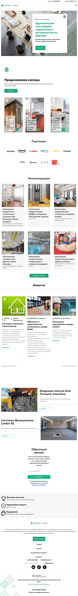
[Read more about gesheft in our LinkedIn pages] (33, 567)
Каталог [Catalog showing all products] (39, 548)
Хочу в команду (39, 539)
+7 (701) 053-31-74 (73, 1)
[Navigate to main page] (9, 5)
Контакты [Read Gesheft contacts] (39, 557)
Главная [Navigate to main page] (39, 544)
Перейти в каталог (39, 275)
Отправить (38, 477)
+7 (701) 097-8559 (56, 1)
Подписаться (49, 563)
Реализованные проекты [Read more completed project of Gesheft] (39, 553)
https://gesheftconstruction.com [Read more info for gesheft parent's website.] (39, 584)
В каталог (40, 48)
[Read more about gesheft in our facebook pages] (44, 567)
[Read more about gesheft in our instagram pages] (39, 567)
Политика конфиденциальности (39, 592)
